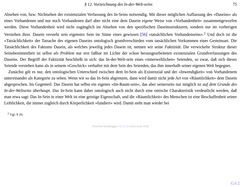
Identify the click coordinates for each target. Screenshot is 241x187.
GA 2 (124, 126)
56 (144, 34)
